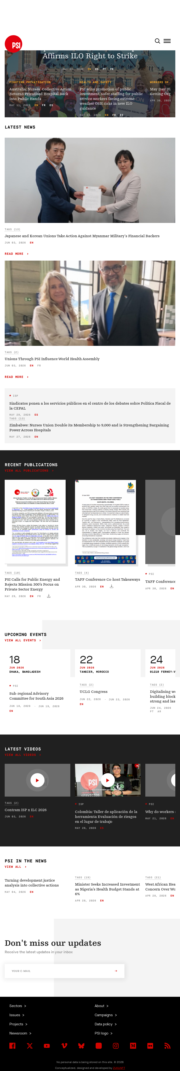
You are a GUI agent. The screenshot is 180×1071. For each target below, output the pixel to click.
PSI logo (102, 1033)
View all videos (21, 755)
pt (104, 69)
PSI (150, 574)
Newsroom (18, 1033)
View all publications (28, 470)
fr (112, 69)
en (89, 69)
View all (14, 866)
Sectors (16, 1005)
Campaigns (104, 1014)
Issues (15, 1014)
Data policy (104, 1024)
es (97, 69)
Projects (16, 1024)
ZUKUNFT (119, 1068)
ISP (14, 396)
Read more (15, 253)
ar (159, 711)
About (100, 1005)
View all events (21, 640)
